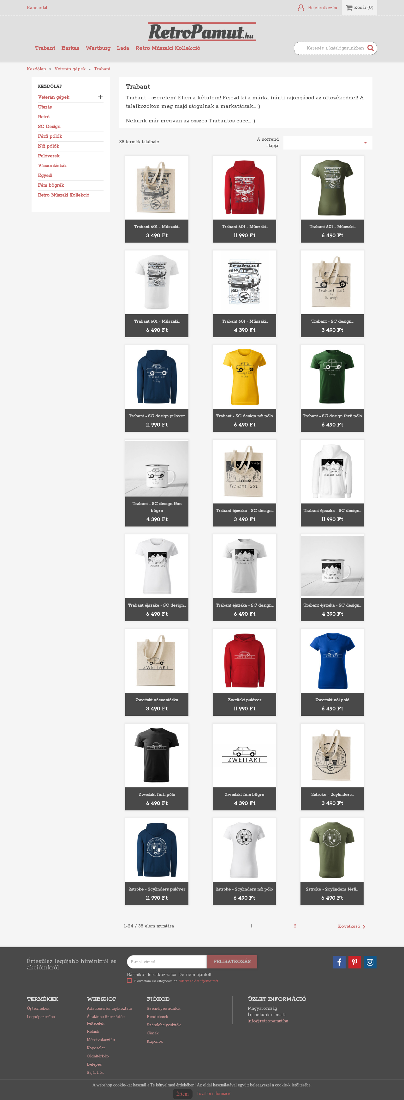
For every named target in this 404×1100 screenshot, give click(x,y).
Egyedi (45, 176)
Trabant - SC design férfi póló (332, 416)
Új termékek (38, 1008)
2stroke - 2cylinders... (332, 794)
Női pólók (48, 146)
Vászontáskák (52, 166)
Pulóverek (48, 156)
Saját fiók (95, 1072)
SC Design (49, 127)
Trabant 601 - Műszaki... (157, 227)
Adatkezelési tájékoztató (109, 1008)
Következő (353, 927)
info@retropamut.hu (268, 1021)
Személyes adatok (164, 1008)
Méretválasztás (101, 1040)
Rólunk (93, 1031)
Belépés (94, 1064)
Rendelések (157, 1017)
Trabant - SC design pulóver (156, 416)
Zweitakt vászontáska (156, 700)
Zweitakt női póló (332, 700)
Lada (123, 48)
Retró (44, 117)
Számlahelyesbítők (164, 1025)
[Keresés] (335, 48)
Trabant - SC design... (332, 321)
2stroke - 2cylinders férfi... (332, 889)
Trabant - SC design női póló (244, 416)
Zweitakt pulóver (244, 700)
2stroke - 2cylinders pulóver (156, 889)
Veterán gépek (53, 97)
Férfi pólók (50, 136)
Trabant (45, 48)
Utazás (45, 107)
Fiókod (158, 999)
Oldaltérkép (98, 1056)
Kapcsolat (37, 8)
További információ (214, 1093)
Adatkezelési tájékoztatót (198, 981)
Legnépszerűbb (41, 1017)
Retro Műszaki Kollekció (167, 48)
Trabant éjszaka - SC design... (244, 511)
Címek (153, 1033)
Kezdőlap (50, 86)
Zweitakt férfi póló (157, 794)
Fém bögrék (51, 185)
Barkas (70, 48)
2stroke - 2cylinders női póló (244, 889)
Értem (182, 1094)
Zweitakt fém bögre (244, 794)
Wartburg (98, 48)
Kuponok (155, 1041)
